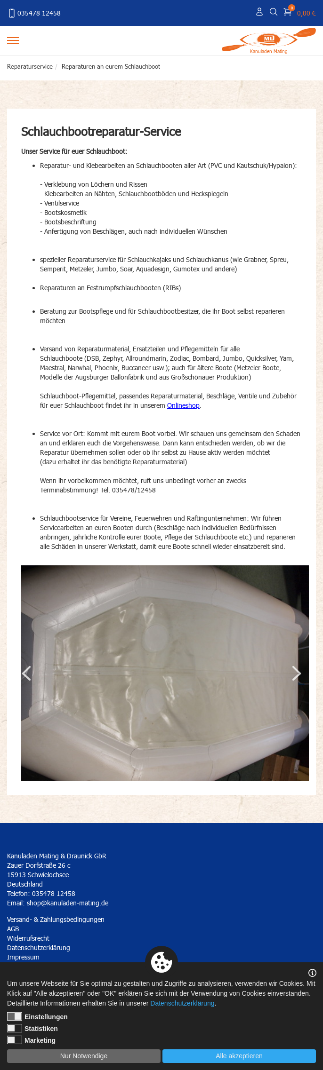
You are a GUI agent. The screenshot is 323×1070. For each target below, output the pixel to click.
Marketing (31, 1040)
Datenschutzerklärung (182, 1003)
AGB (13, 929)
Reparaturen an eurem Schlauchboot (111, 66)
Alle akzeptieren (239, 1056)
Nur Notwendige (83, 1056)
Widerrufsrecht (28, 938)
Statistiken (32, 1028)
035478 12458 (34, 13)
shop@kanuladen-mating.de (67, 903)
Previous (26, 673)
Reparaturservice (30, 66)
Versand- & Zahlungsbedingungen (56, 919)
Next (296, 673)
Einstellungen (37, 1016)
